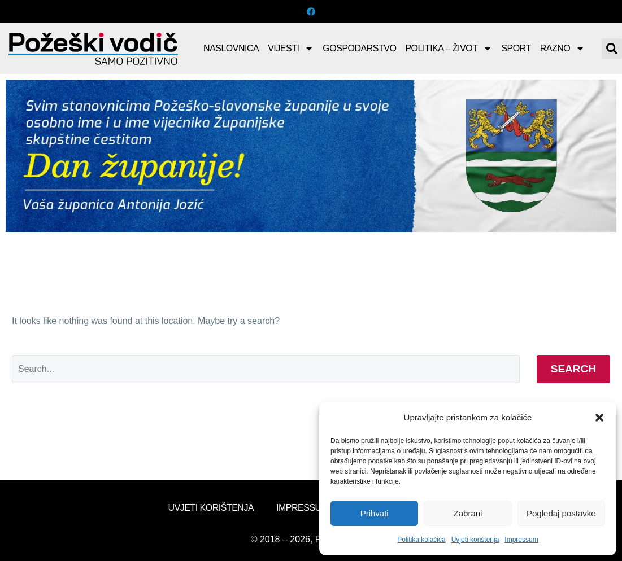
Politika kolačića (421, 540)
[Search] (266, 369)
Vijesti (291, 48)
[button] (599, 417)
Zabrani (468, 513)
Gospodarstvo (359, 48)
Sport (515, 48)
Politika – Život (448, 48)
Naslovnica (231, 48)
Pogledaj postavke (561, 513)
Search (573, 369)
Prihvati (374, 513)
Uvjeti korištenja (475, 540)
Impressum (521, 540)
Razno (562, 48)
